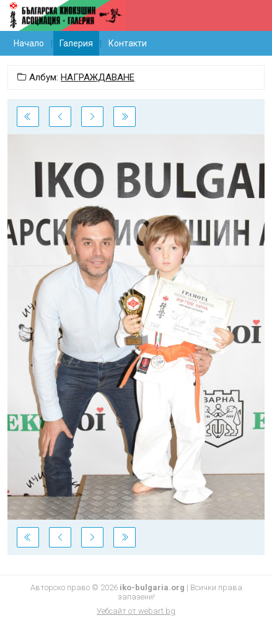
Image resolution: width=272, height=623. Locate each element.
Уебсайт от (136, 611)
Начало (29, 43)
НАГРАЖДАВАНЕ (97, 77)
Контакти (127, 43)
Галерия (76, 43)
